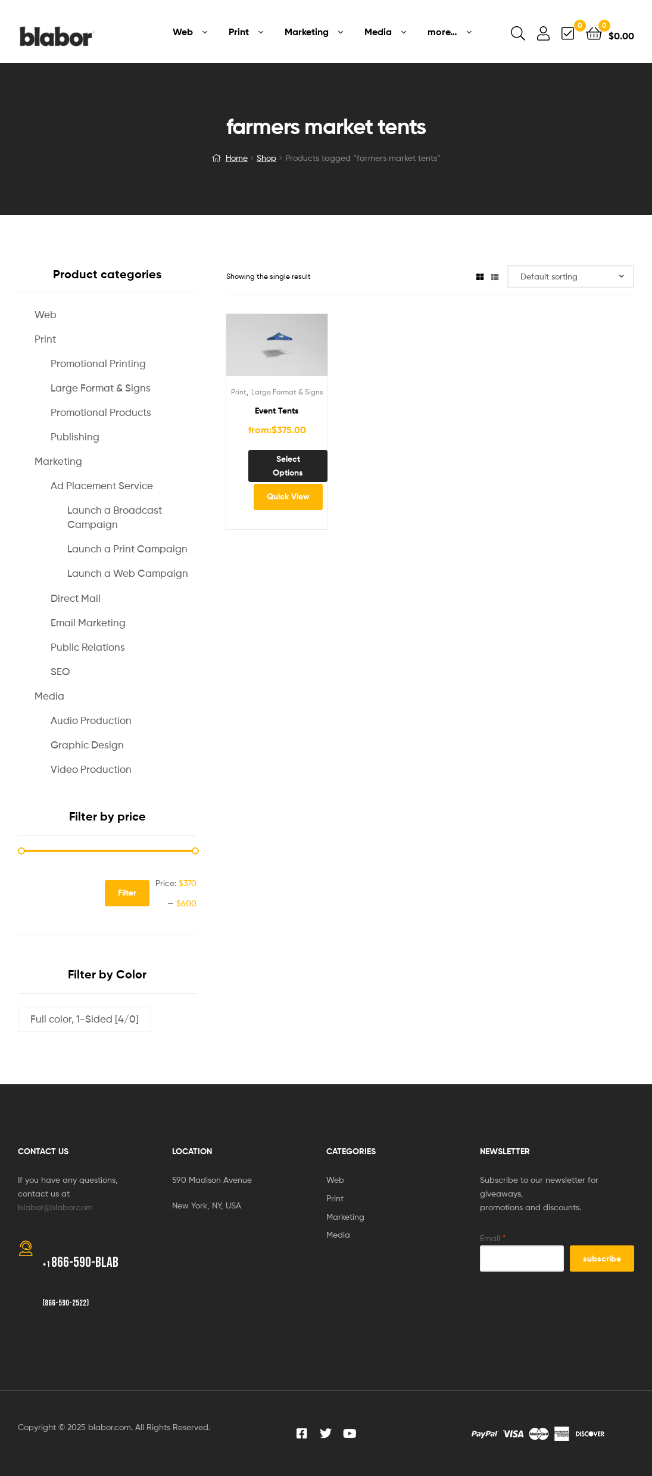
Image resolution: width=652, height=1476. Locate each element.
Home (237, 158)
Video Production (91, 769)
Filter (127, 892)
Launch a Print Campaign (127, 549)
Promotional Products (101, 412)
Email (493, 1238)
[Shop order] (570, 276)
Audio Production (91, 720)
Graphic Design (87, 745)
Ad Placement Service (102, 486)
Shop (266, 158)
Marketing (58, 461)
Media (49, 696)
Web (46, 315)
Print (239, 391)
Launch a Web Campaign (127, 573)
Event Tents (277, 410)
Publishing (75, 437)
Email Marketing (88, 623)
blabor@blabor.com (55, 1207)
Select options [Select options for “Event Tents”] (288, 465)
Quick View (288, 496)
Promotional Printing (98, 363)
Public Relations (88, 647)
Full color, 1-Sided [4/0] (84, 1019)
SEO (60, 672)
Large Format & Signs (287, 391)
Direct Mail (76, 598)
